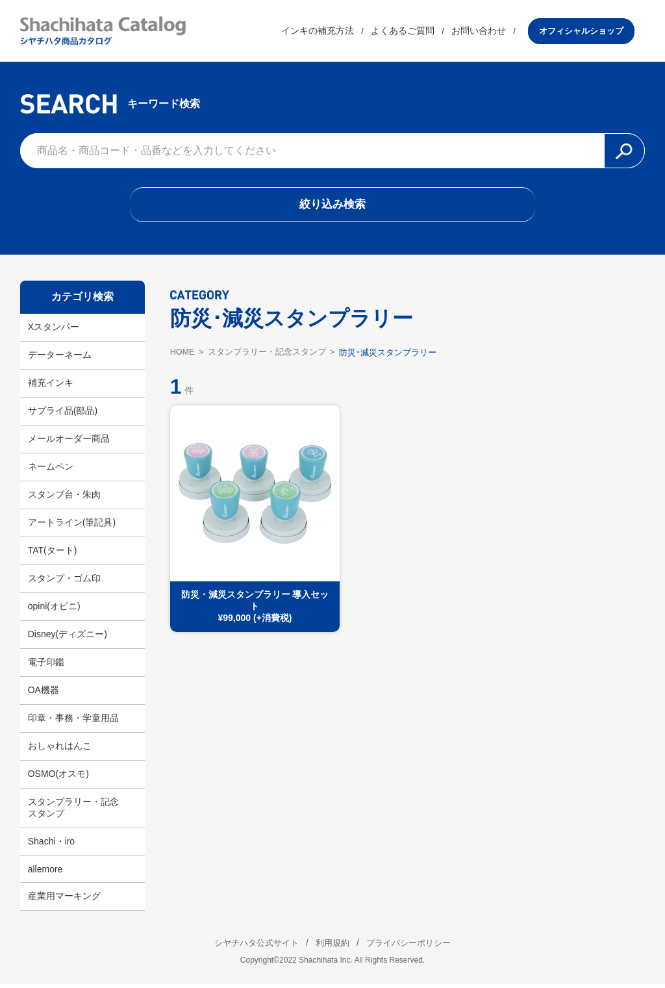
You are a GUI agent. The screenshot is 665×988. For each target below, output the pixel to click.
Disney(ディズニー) (67, 638)
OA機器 (43, 694)
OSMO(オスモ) (58, 777)
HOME (182, 356)
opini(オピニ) (54, 610)
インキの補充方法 (328, 32)
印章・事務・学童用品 (73, 721)
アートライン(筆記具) (72, 526)
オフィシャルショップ (591, 31)
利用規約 (332, 946)
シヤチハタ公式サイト (248, 946)
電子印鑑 (46, 666)
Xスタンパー (53, 330)
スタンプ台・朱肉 (64, 498)
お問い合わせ (489, 32)
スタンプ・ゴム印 (64, 582)
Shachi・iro (51, 845)
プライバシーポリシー (416, 946)
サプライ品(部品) (62, 414)
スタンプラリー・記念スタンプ (73, 811)
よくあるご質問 (413, 32)
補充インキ (50, 386)
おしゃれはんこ (60, 749)
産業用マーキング (64, 899)
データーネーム (60, 358)
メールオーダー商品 (69, 442)
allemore (45, 873)
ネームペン (50, 470)
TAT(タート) (52, 554)
